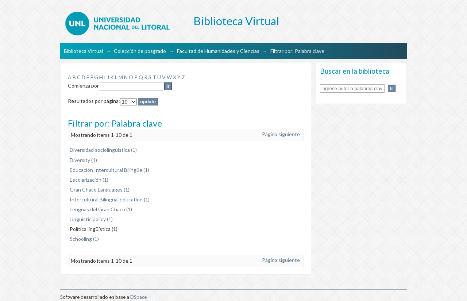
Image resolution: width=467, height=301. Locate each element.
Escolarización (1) (89, 180)
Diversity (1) (83, 160)
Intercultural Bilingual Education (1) (110, 199)
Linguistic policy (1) (91, 219)
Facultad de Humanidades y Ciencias (218, 51)
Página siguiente (281, 134)
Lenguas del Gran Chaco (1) (101, 209)
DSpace (138, 297)
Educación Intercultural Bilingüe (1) (109, 170)
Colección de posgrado (140, 51)
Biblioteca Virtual (83, 51)
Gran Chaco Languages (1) (100, 189)
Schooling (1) (84, 239)
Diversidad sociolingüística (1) (103, 150)
